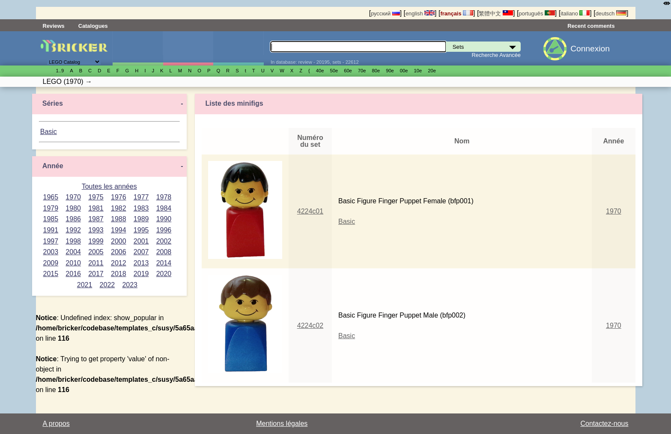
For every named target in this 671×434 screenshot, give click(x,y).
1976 (118, 197)
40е (320, 70)
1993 (96, 230)
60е (348, 70)
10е (418, 70)
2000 (118, 241)
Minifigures (188, 48)
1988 (118, 219)
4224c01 (310, 211)
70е (362, 70)
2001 (141, 241)
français (456, 13)
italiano (575, 13)
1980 (73, 208)
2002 (164, 241)
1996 (164, 230)
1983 (141, 208)
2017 (96, 273)
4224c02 (310, 325)
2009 (51, 263)
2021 (84, 284)
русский (385, 13)
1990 (164, 219)
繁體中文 (496, 13)
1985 (51, 219)
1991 (51, 230)
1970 (73, 197)
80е (376, 70)
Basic (48, 131)
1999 (96, 241)
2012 (118, 263)
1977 (141, 197)
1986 (73, 219)
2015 (51, 273)
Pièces (238, 48)
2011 (96, 263)
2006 (118, 252)
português (537, 13)
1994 (118, 230)
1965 (51, 197)
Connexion (590, 48)
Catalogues (93, 26)
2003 (51, 252)
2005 (96, 252)
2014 (164, 263)
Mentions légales (281, 423)
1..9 (60, 70)
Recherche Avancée (496, 55)
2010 (73, 263)
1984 (164, 208)
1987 (96, 219)
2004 (73, 252)
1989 (141, 219)
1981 (96, 208)
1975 (96, 197)
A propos (56, 423)
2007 (141, 252)
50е (334, 70)
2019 (141, 273)
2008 (164, 252)
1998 (73, 241)
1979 (51, 208)
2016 (73, 273)
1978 (164, 197)
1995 (141, 230)
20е (432, 70)
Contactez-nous (604, 423)
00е (404, 70)
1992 (73, 230)
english (420, 13)
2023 (129, 284)
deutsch (611, 13)
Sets (138, 48)
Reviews (54, 26)
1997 (51, 241)
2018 (118, 273)
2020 (164, 273)
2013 (141, 263)
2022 (107, 284)
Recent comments (590, 26)
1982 (118, 208)
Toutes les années (109, 186)
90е (390, 70)
